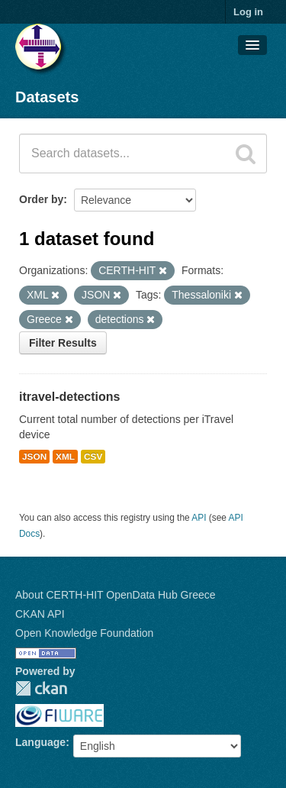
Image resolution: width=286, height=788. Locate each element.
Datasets (47, 97)
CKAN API (40, 614)
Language (40, 742)
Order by (41, 199)
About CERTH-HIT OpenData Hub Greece (115, 595)
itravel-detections (69, 396)
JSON (34, 456)
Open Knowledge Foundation (84, 633)
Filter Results (63, 343)
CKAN (41, 688)
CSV (93, 456)
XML (65, 456)
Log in (248, 12)
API (198, 517)
